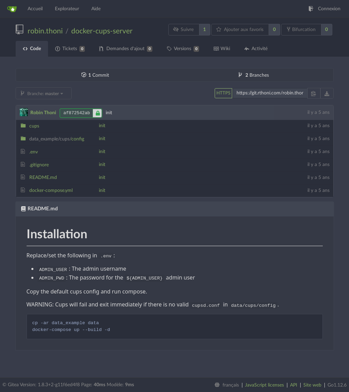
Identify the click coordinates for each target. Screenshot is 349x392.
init (102, 125)
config (56, 139)
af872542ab (82, 113)
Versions (183, 49)
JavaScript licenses (264, 385)
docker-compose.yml (51, 190)
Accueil (35, 8)
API (293, 385)
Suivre (183, 29)
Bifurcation (301, 29)
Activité (256, 48)
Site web (312, 385)
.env (33, 152)
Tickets (70, 49)
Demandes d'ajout (125, 49)
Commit (95, 75)
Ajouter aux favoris (239, 29)
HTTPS (223, 93)
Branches (254, 75)
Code (32, 48)
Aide (96, 8)
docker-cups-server (102, 31)
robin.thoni (45, 31)
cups (34, 126)
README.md (43, 177)
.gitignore (39, 165)
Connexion (324, 9)
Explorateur (67, 8)
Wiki (221, 48)
